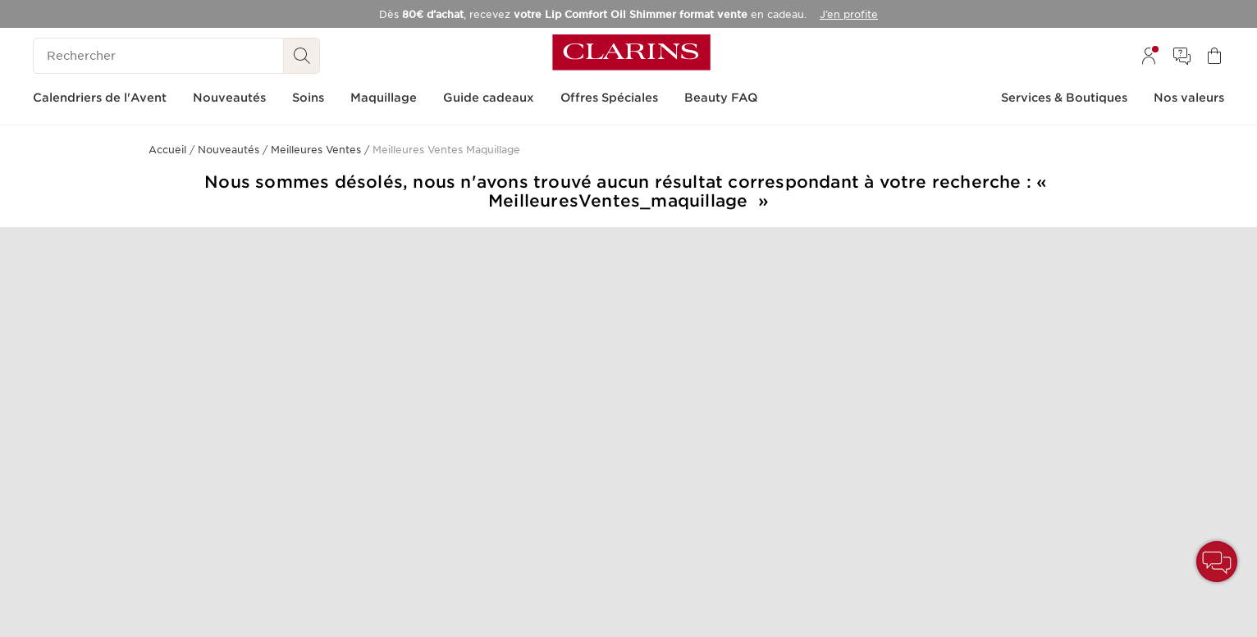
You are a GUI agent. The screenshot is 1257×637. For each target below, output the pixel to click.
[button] (1216, 561)
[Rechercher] (158, 56)
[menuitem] (1149, 56)
